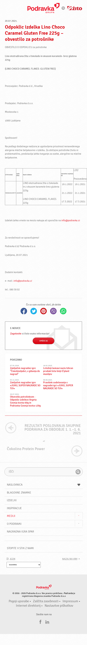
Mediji (11, 516)
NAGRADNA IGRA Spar (20, 531)
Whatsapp (63, 311)
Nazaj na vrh (69, 559)
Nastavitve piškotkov (59, 605)
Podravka (43, 8)
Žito (74, 8)
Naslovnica (43, 484)
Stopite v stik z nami (20, 548)
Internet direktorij (28, 605)
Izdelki (12, 500)
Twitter (33, 311)
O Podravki (14, 523)
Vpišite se (43, 341)
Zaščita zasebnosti (45, 601)
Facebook (24, 311)
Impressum (70, 601)
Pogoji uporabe (19, 601)
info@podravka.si (70, 220)
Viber (53, 311)
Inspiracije (14, 508)
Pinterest (43, 311)
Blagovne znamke (19, 492)
